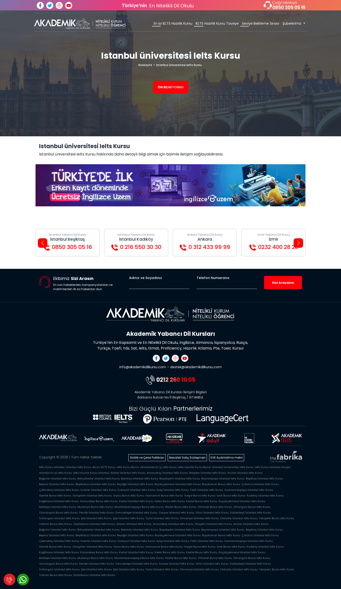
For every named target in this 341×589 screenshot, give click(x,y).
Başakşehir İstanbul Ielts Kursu (179, 478)
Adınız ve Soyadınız (145, 278)
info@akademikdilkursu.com (142, 367)
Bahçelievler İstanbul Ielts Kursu (98, 478)
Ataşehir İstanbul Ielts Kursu (207, 473)
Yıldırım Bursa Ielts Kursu (55, 524)
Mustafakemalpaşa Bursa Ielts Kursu (139, 507)
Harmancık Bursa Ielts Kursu (164, 495)
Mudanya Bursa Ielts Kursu (95, 507)
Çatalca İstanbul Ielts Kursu (260, 484)
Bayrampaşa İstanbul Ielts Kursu (223, 478)
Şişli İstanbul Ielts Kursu (128, 518)
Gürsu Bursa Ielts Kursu (128, 495)
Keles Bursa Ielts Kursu (170, 501)
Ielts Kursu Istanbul (52, 467)
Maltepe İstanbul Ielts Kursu (57, 507)
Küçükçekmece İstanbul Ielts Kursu (242, 501)
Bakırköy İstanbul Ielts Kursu (139, 478)
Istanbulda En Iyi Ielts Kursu (158, 467)
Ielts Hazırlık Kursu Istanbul (91, 473)
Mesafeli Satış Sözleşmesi (187, 458)
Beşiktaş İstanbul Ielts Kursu (264, 478)
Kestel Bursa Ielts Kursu (201, 501)
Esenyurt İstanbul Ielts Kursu (136, 490)
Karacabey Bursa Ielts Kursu (99, 501)
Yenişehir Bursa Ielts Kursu (276, 518)
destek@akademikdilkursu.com (196, 367)
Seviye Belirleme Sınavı (260, 23)
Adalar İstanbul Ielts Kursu (128, 473)
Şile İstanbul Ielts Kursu (96, 518)
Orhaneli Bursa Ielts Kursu (215, 507)
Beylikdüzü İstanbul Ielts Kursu (96, 484)
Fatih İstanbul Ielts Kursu (206, 490)
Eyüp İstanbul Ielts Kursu (173, 490)
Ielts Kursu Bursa (128, 467)
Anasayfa (145, 65)
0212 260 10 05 (170, 380)
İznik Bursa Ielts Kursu (231, 495)
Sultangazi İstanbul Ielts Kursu (59, 518)
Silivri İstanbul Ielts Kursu (212, 512)
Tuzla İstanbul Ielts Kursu (162, 518)
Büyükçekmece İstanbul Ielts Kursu (178, 484)
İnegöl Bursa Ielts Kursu (199, 495)
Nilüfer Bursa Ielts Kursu (181, 507)
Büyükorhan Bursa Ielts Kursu (221, 484)
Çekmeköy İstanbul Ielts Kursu (59, 490)
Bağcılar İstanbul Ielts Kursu (57, 478)
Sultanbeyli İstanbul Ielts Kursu (250, 512)
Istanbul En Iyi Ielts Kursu (55, 473)
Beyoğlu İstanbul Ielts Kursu (135, 484)
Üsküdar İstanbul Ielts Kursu (239, 518)
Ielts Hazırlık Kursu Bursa (194, 467)
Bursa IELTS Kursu (104, 467)
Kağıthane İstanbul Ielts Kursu (59, 501)
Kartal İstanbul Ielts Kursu (136, 501)
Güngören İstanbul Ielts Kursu (92, 495)
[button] (42, 243)
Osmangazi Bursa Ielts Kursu (58, 512)
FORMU (171, 87)
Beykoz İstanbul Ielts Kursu (56, 484)
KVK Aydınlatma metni (227, 458)
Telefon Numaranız (213, 278)
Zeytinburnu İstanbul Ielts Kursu (94, 524)
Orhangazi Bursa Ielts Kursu (251, 507)
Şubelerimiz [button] (292, 23)
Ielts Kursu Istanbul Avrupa (272, 467)
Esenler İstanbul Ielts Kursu (99, 490)
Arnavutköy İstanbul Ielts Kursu (167, 473)
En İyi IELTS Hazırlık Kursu (173, 23)
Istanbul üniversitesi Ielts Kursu (179, 65)
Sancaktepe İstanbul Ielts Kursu (136, 512)
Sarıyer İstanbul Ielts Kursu (176, 512)
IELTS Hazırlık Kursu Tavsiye (217, 23)
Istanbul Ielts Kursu (78, 467)
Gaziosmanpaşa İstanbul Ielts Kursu (248, 490)
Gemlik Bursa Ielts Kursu (55, 495)
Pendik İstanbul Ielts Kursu (96, 512)
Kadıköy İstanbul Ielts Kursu (265, 495)
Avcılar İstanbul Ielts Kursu (245, 473)
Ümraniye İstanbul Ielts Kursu (199, 518)
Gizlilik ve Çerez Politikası (147, 458)
